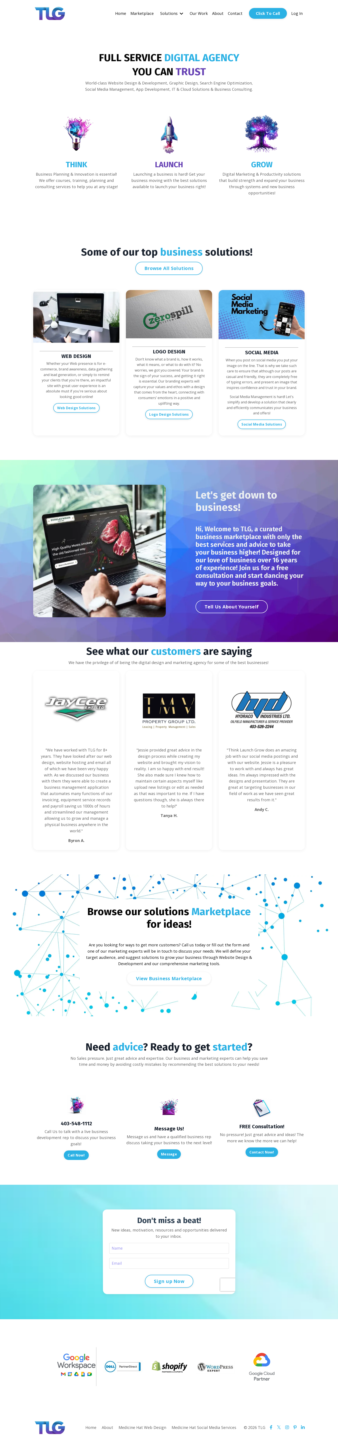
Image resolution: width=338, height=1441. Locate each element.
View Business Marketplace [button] (169, 978)
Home (120, 13)
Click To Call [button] (268, 13)
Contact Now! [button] (261, 1152)
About (218, 13)
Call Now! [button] (76, 1155)
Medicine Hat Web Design (142, 1427)
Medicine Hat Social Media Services (204, 1427)
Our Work (199, 13)
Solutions (171, 13)
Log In (297, 13)
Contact (235, 13)
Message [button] (169, 1154)
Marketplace (142, 13)
